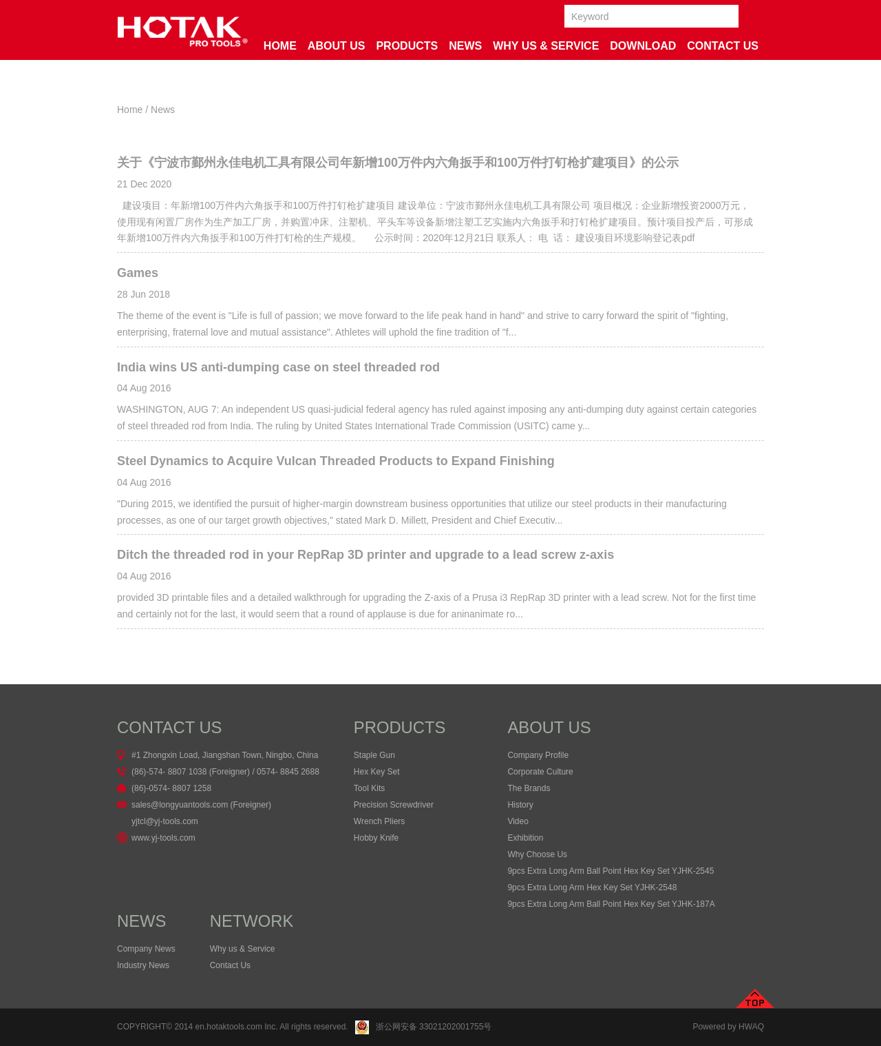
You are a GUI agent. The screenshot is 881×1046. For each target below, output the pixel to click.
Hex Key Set (377, 772)
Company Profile (538, 755)
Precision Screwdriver (394, 805)
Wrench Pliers (379, 821)
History (520, 805)
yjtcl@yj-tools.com (164, 821)
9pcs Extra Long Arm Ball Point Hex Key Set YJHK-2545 (610, 871)
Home (280, 46)
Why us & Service (242, 949)
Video (517, 821)
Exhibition (525, 838)
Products (407, 46)
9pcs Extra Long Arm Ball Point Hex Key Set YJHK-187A (610, 904)
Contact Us (722, 46)
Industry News (143, 965)
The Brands (528, 788)
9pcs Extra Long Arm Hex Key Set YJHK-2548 (592, 887)
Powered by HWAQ (728, 1027)
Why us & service (546, 46)
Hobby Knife (376, 838)
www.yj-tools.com (163, 838)
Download (643, 46)
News (465, 46)
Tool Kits (369, 788)
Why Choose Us (537, 854)
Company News (146, 949)
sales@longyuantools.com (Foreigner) (201, 805)
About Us (336, 46)
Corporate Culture (540, 772)
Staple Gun (374, 755)
